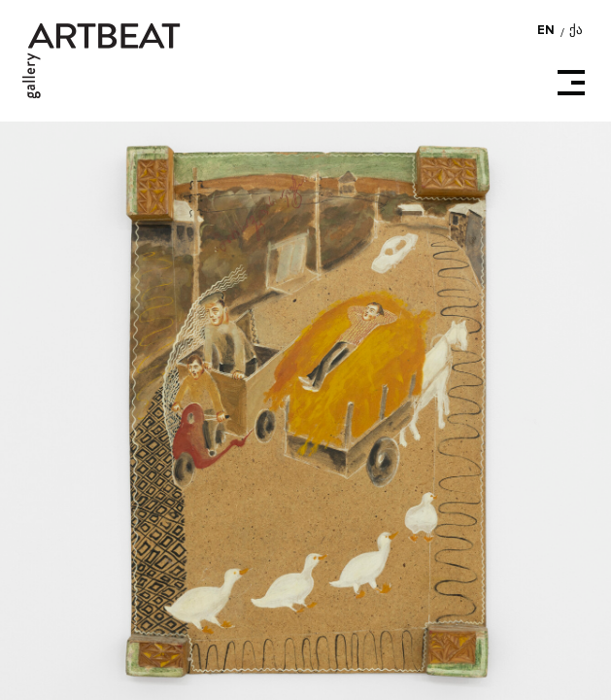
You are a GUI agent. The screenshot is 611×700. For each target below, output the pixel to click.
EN (546, 30)
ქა (576, 30)
